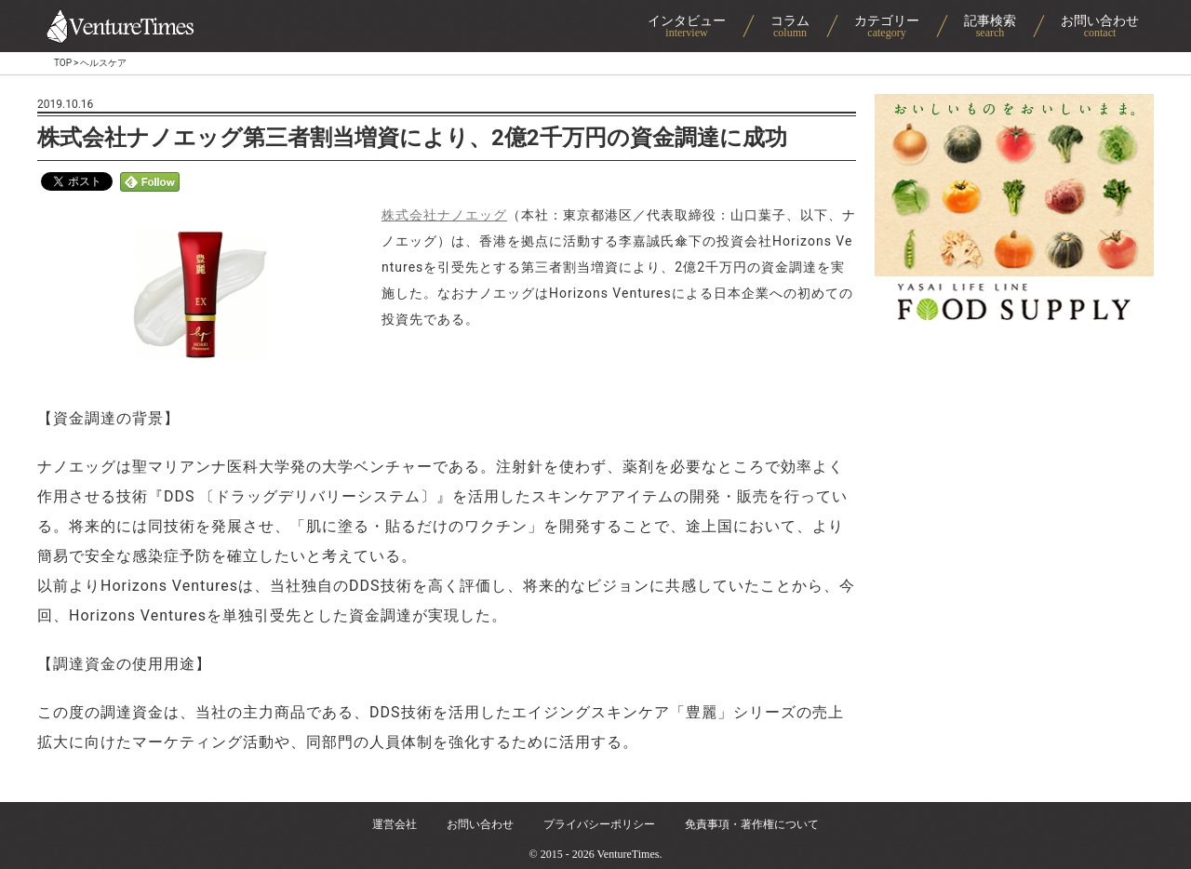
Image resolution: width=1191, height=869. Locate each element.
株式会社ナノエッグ (444, 214)
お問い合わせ (480, 824)
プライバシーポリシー (599, 824)
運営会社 (394, 824)
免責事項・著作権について (752, 824)
